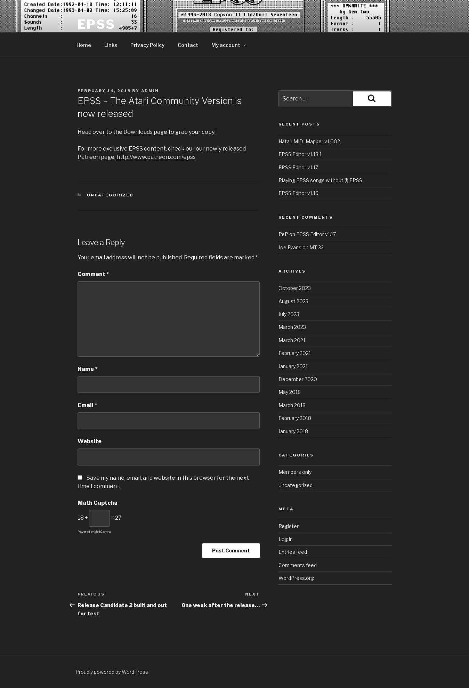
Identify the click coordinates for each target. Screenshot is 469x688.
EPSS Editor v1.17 (298, 167)
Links (110, 45)
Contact (188, 45)
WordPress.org (296, 578)
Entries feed (292, 552)
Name (88, 369)
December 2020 (297, 379)
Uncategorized (110, 195)
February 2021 (294, 353)
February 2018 (294, 418)
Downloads (138, 132)
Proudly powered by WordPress (111, 672)
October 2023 (294, 288)
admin (150, 90)
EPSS (97, 24)
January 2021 (293, 366)
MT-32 (316, 247)
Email (87, 405)
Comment (93, 274)
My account (229, 45)
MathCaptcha (102, 531)
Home (83, 45)
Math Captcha (98, 503)
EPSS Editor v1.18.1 (300, 154)
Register (288, 526)
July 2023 (288, 314)
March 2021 (291, 340)
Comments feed (297, 565)
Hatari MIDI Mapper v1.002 (309, 141)
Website (90, 441)
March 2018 (292, 405)
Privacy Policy (147, 45)
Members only (295, 472)
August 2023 (293, 301)
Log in (285, 539)
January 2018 (293, 431)
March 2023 (292, 327)
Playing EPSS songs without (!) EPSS (320, 180)
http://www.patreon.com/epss (156, 157)
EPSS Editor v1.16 (298, 193)
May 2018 (289, 392)
